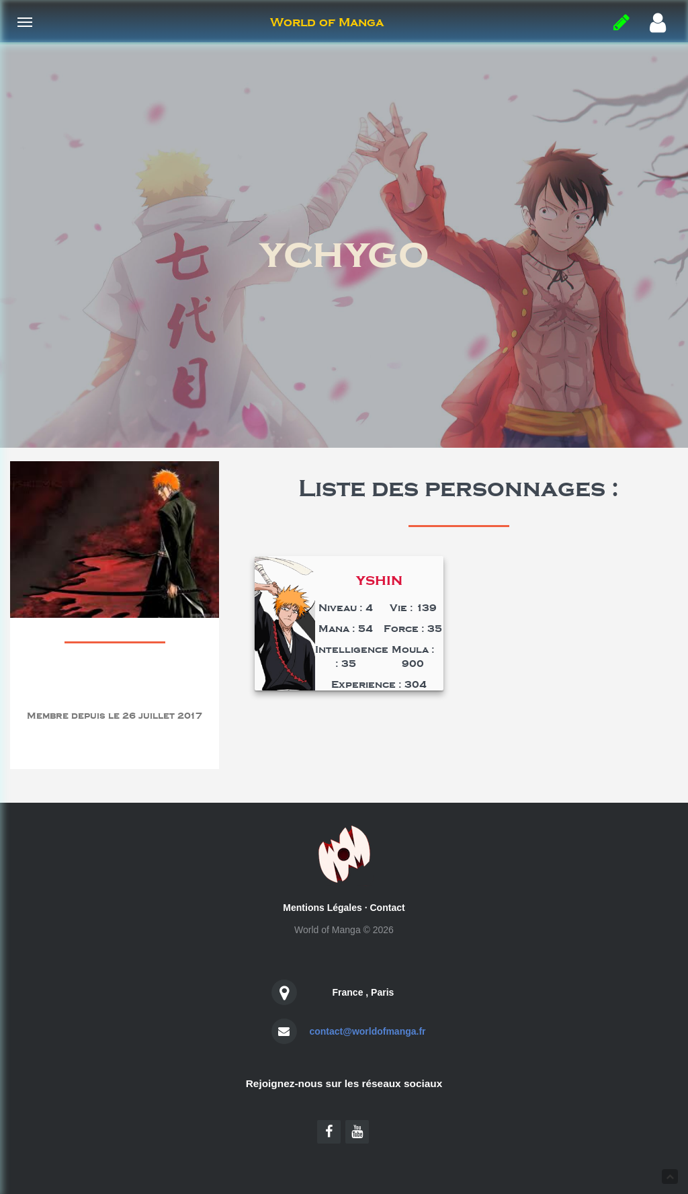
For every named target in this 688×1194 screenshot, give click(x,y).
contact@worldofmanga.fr (367, 1031)
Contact (387, 907)
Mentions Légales (322, 907)
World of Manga (327, 22)
